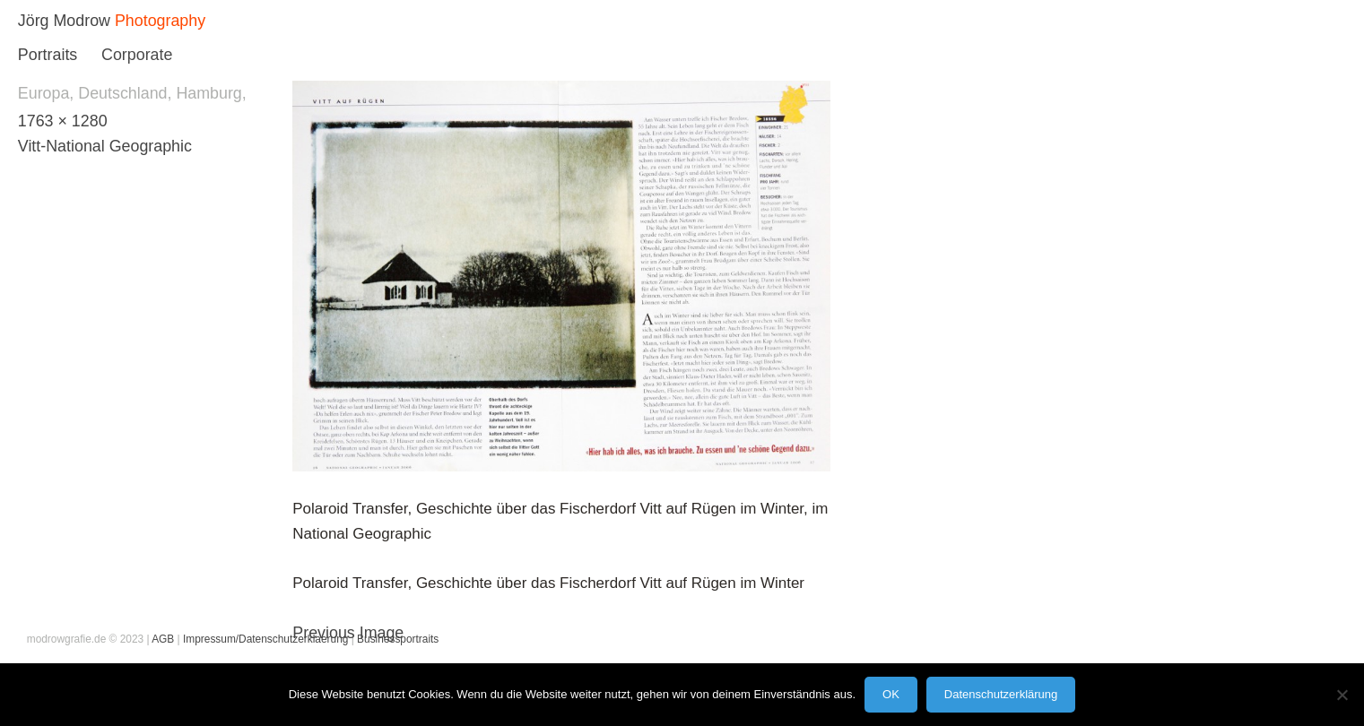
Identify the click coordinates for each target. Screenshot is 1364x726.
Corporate (136, 55)
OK (890, 694)
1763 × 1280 (63, 121)
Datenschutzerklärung (1000, 694)
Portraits (47, 55)
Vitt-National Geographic (105, 146)
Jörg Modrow (64, 21)
